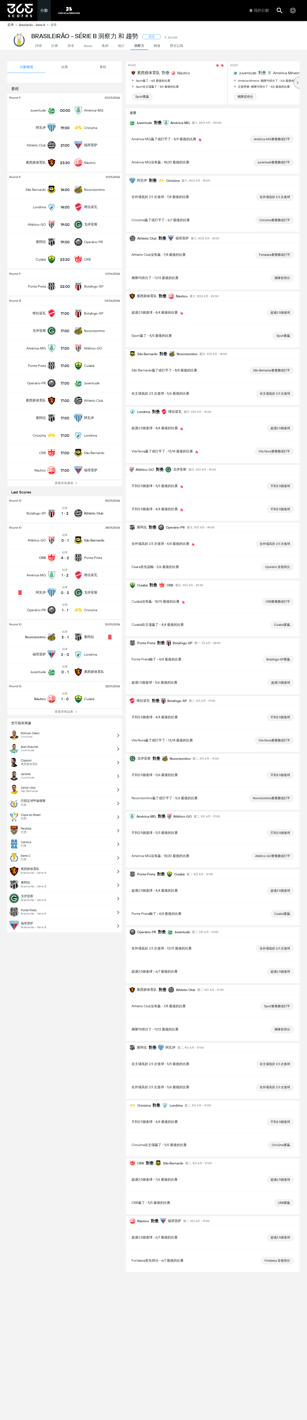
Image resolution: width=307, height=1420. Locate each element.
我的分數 (259, 10)
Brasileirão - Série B (34, 25)
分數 (44, 10)
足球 (13, 25)
